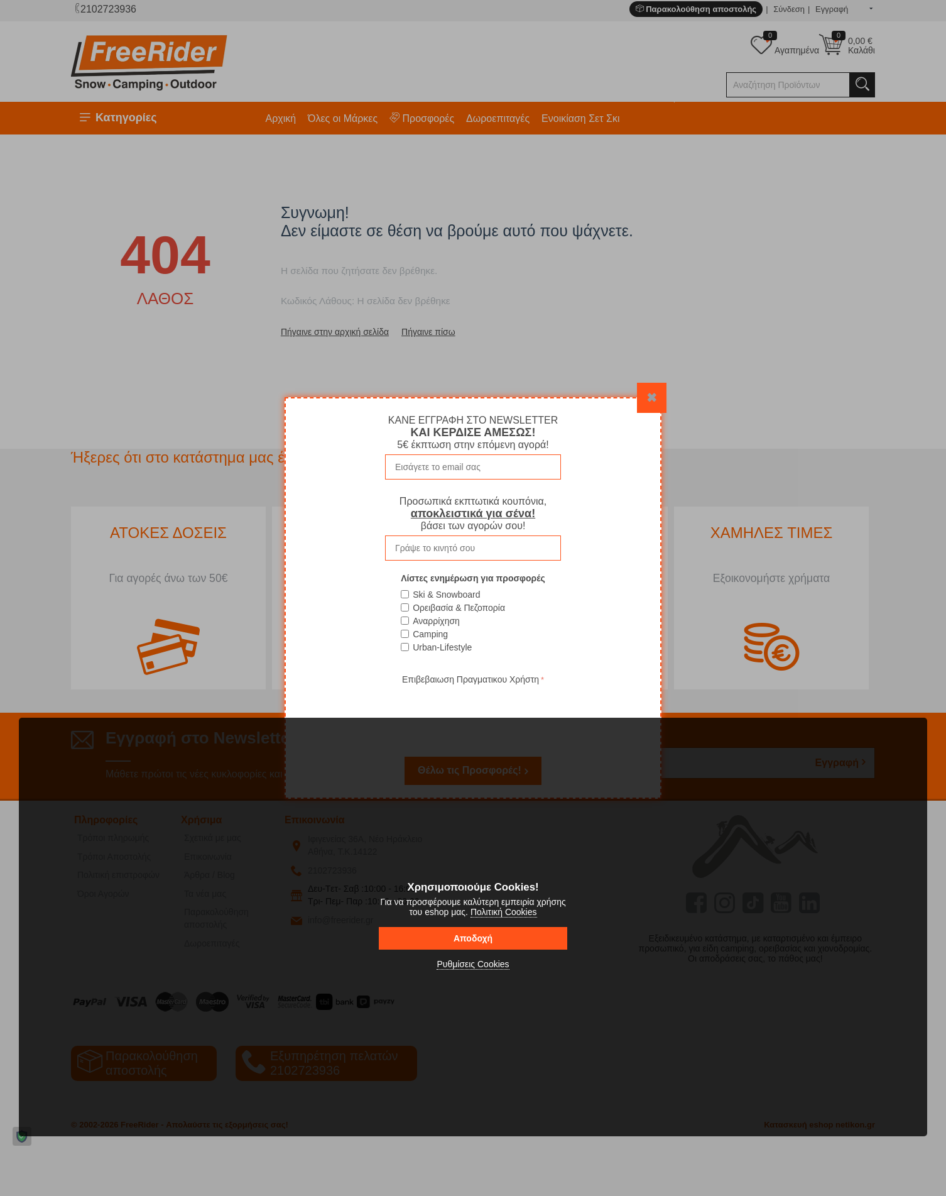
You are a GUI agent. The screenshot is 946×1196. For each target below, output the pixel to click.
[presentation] (473, 712)
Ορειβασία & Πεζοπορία (459, 608)
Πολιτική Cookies (503, 912)
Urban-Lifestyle (442, 647)
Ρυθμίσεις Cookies (473, 964)
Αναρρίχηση (436, 621)
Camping (430, 634)
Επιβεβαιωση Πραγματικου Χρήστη (470, 679)
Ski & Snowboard (446, 595)
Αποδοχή (473, 938)
